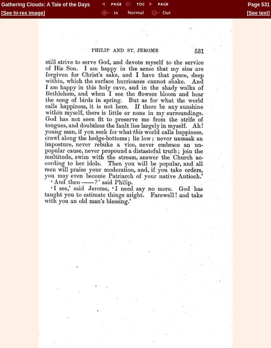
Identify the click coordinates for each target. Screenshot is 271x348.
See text (258, 13)
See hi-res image (23, 13)
